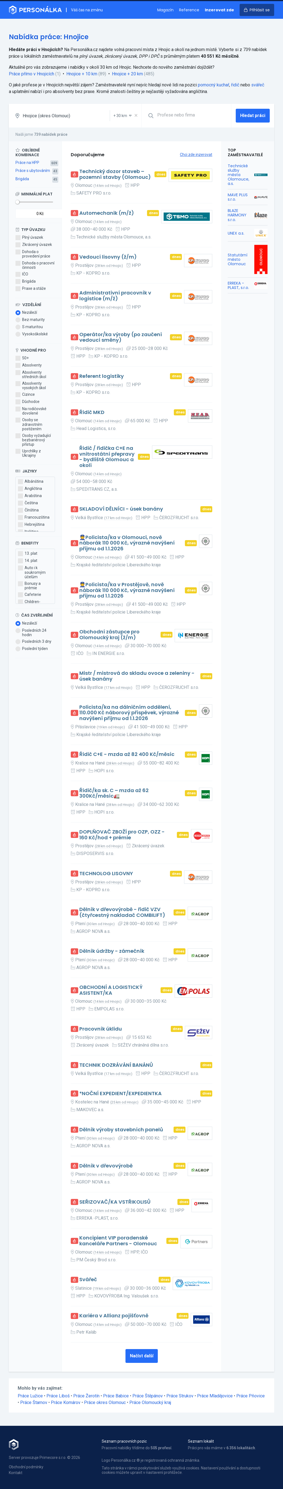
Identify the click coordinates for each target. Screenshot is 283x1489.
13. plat (27, 553)
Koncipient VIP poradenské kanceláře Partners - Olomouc (118, 1240)
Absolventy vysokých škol (30, 385)
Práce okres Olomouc (105, 1402)
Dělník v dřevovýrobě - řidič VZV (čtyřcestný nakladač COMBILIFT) (122, 912)
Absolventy (28, 365)
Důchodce (27, 401)
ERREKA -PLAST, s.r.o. (238, 285)
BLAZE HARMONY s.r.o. (237, 215)
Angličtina (30, 488)
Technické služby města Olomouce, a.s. (238, 175)
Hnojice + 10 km (81, 73)
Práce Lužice (30, 1395)
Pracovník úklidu (100, 1029)
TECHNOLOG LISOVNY (106, 874)
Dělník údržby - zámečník (111, 951)
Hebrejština (31, 524)
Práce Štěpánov (147, 1395)
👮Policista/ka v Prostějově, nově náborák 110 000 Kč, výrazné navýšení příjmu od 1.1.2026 (127, 590)
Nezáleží (26, 312)
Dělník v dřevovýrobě (106, 1166)
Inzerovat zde (219, 10)
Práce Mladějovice (215, 1395)
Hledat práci (252, 115)
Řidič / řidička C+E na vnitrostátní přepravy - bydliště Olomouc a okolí (107, 456)
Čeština (28, 503)
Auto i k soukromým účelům (32, 572)
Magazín (165, 10)
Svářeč (88, 1280)
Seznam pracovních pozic (124, 1441)
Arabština (30, 495)
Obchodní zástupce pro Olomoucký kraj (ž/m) (109, 634)
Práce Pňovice (250, 1395)
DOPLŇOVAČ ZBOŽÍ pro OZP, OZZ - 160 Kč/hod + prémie (122, 834)
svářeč (257, 84)
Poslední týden (31, 648)
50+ (22, 358)
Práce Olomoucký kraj (150, 1402)
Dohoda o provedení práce (32, 254)
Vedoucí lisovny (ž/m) (108, 257)
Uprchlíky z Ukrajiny (28, 453)
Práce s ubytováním (32, 170)
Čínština (28, 510)
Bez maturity (30, 319)
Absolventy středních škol (30, 374)
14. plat (27, 560)
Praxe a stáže (30, 288)
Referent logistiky (101, 376)
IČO (21, 274)
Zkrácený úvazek (33, 244)
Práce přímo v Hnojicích (31, 73)
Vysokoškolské (31, 334)
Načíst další (141, 1355)
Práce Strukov (179, 1395)
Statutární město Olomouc (237, 259)
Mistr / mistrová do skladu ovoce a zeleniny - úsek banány (137, 676)
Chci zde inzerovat (196, 154)
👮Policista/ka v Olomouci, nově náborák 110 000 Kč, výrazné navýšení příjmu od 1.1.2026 (127, 543)
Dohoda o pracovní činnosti (34, 265)
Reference (189, 10)
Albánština (30, 481)
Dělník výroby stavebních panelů (121, 1130)
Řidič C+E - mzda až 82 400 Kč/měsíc (126, 754)
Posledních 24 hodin (30, 632)
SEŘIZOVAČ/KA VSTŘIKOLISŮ (115, 1202)
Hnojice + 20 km (127, 73)
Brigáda (22, 179)
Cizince (25, 394)
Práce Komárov (65, 1402)
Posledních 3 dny (33, 641)
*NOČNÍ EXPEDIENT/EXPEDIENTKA (120, 1094)
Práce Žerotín (86, 1395)
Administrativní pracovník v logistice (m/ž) (115, 295)
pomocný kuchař (213, 84)
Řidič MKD (91, 412)
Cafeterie (29, 594)
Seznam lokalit (201, 1441)
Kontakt (15, 1473)
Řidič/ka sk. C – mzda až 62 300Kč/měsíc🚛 (114, 793)
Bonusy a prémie (29, 585)
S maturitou (29, 327)
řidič (235, 84)
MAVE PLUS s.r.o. (238, 197)
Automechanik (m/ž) (106, 213)
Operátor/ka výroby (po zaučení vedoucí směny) (120, 337)
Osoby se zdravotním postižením (28, 424)
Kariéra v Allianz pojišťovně (113, 1316)
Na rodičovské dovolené (30, 411)
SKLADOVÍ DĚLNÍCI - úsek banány (121, 509)
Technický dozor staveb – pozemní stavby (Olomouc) (115, 174)
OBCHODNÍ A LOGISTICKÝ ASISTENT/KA (111, 990)
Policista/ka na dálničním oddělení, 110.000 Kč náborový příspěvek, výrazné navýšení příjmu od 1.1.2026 (129, 712)
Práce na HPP (27, 162)
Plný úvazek (29, 237)
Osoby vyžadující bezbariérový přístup (33, 440)
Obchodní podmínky (26, 1467)
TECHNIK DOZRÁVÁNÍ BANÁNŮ (116, 1065)
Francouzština (33, 517)
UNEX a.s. (236, 233)
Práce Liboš (58, 1395)
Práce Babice (116, 1395)
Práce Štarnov (33, 1402)
